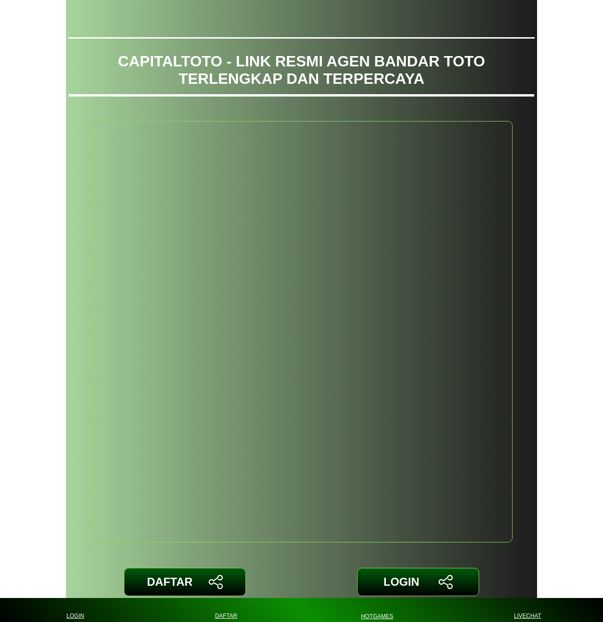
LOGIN (418, 582)
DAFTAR (185, 582)
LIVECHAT (527, 610)
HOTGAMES (377, 610)
